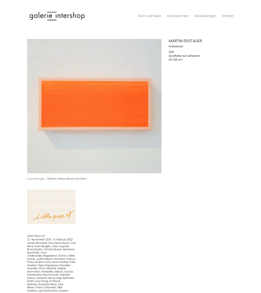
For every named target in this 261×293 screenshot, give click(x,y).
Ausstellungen (205, 16)
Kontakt (228, 16)
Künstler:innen (178, 16)
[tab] (36, 179)
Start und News (149, 16)
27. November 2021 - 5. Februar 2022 (50, 239)
